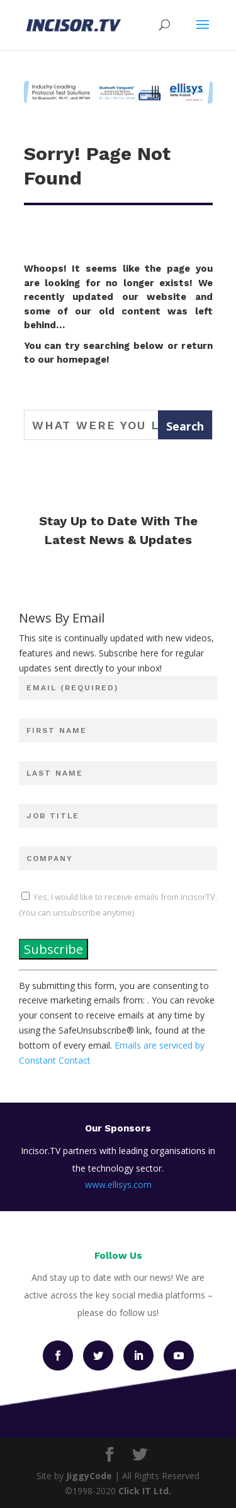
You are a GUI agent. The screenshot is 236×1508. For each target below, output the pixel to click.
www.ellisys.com (118, 1184)
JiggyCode (89, 1476)
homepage (81, 359)
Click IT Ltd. (144, 1491)
